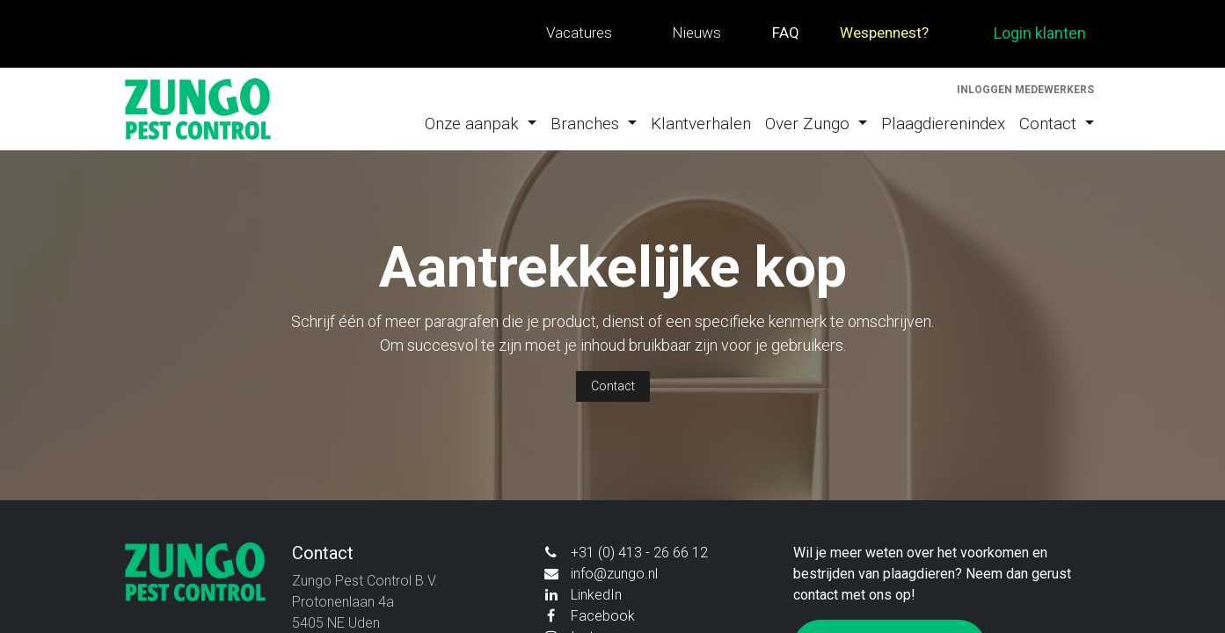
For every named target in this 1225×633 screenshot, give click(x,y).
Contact (613, 386)
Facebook (603, 616)
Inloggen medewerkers (1025, 90)
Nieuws (696, 32)
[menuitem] (480, 124)
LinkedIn (596, 594)
